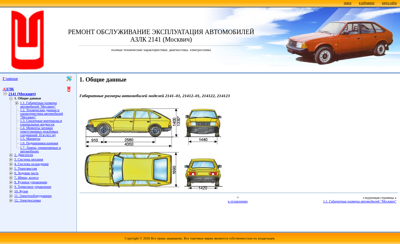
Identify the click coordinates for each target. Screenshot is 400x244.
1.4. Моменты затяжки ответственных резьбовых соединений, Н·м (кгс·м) (39, 131)
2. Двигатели (23, 155)
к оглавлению (238, 201)
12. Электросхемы (27, 200)
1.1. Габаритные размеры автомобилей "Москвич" (38, 104)
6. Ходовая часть (26, 173)
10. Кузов (21, 191)
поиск (347, 3)
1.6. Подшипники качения (39, 143)
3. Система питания (28, 159)
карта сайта (389, 3)
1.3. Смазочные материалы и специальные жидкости (41, 122)
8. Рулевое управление (30, 182)
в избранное (366, 3)
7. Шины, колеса (26, 177)
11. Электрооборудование (33, 196)
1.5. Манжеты (30, 138)
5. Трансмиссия (25, 168)
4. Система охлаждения (31, 164)
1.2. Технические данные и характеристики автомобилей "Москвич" (41, 113)
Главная (10, 78)
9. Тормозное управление (32, 186)
